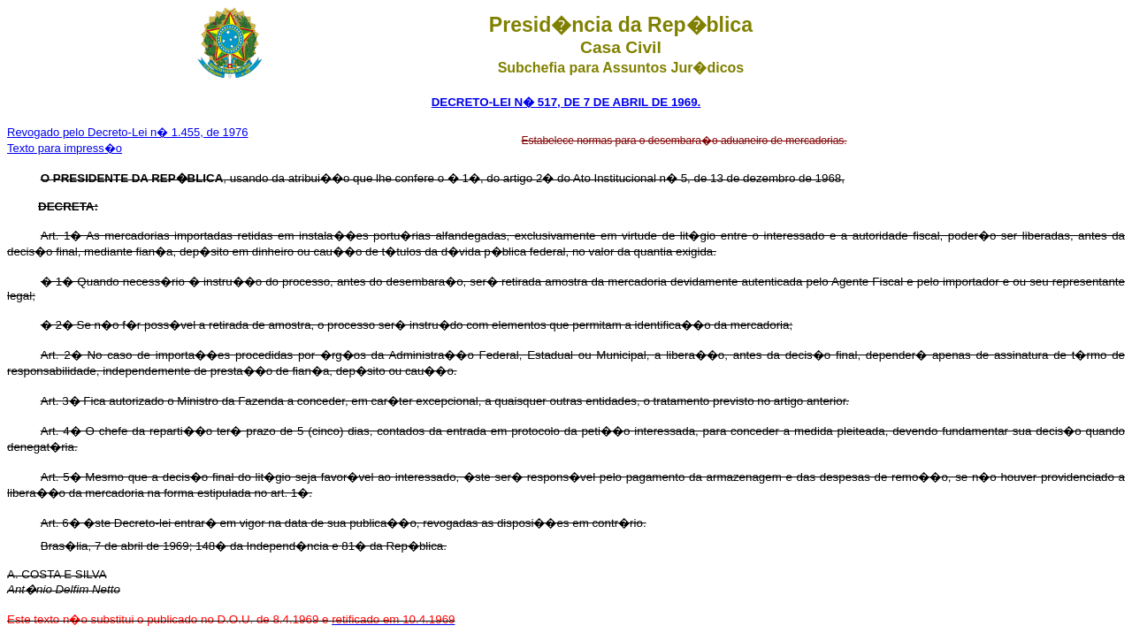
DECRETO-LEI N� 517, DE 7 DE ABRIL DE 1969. (566, 102)
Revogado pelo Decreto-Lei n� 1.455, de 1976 (127, 132)
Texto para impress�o (64, 148)
